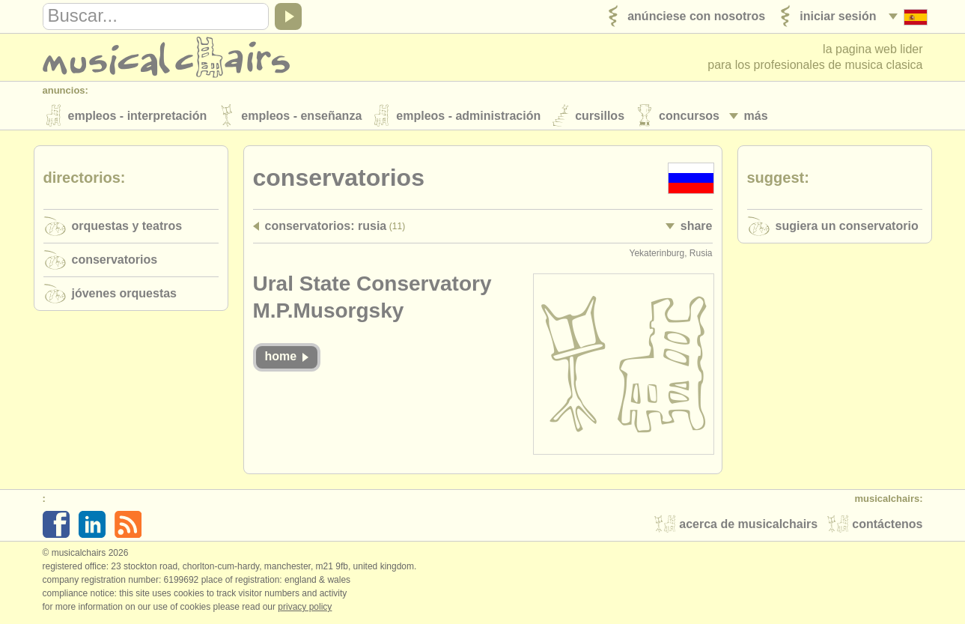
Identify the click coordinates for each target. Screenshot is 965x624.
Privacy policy (305, 608)
